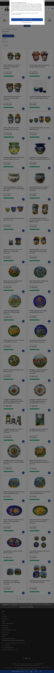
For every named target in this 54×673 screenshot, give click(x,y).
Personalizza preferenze (27, 22)
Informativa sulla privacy (16, 14)
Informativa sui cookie (29, 13)
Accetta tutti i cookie (27, 19)
